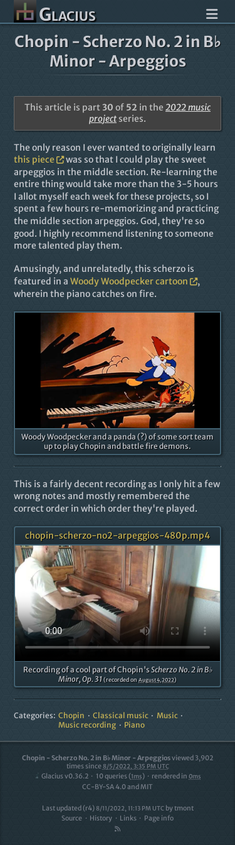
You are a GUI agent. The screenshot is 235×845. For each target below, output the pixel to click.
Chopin (71, 715)
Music (167, 715)
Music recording (87, 724)
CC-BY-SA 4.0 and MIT (117, 787)
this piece (39, 159)
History (101, 818)
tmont (184, 808)
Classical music (121, 715)
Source (71, 818)
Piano (134, 724)
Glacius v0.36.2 (61, 776)
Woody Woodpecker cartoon (133, 281)
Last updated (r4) (103, 808)
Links (128, 818)
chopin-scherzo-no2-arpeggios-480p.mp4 (117, 535)
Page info (159, 818)
